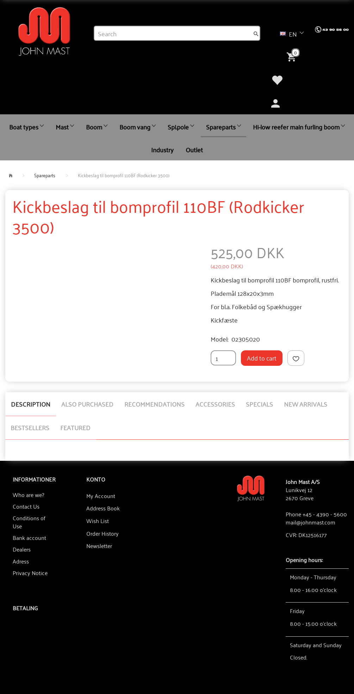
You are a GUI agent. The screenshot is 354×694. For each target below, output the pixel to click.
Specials (259, 403)
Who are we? (28, 494)
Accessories (215, 403)
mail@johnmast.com (310, 522)
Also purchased (87, 403)
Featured (75, 427)
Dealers (22, 549)
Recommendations (154, 403)
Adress (21, 561)
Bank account (29, 537)
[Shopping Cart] (292, 56)
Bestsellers (30, 427)
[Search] (256, 33)
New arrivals (305, 403)
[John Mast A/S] (250, 488)
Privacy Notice (30, 573)
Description (30, 403)
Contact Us (26, 506)
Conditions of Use (29, 522)
